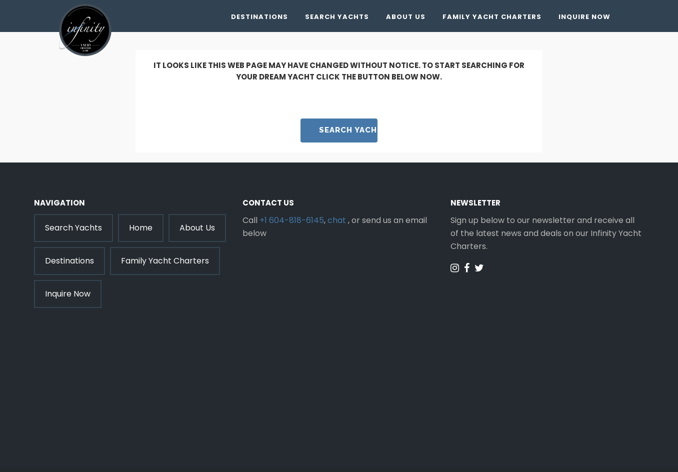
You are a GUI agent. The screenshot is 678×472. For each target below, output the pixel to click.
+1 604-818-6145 (292, 220)
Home (140, 228)
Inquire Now (584, 17)
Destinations (259, 17)
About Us (406, 17)
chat (337, 220)
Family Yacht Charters (492, 17)
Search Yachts (337, 17)
